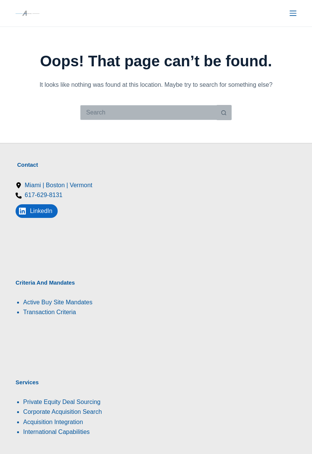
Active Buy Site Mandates (57, 302)
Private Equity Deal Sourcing (62, 402)
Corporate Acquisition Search (62, 412)
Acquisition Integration (53, 422)
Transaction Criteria (49, 312)
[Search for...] (148, 112)
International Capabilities (56, 432)
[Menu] (293, 13)
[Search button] (224, 112)
